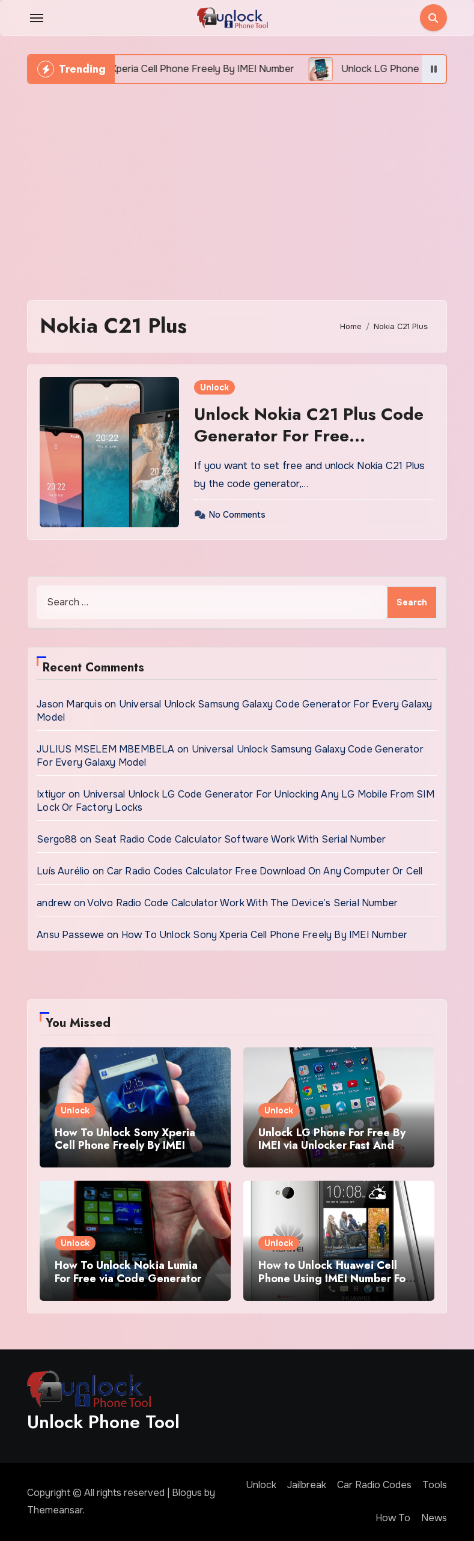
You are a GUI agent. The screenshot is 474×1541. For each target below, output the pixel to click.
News (434, 1518)
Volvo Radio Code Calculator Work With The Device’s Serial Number (242, 903)
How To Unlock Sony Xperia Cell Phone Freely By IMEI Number (264, 934)
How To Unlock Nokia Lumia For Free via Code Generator (128, 1272)
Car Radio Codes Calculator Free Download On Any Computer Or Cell (265, 871)
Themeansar (55, 1510)
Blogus (187, 1492)
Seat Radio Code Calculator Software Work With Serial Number (240, 839)
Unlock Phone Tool (103, 1422)
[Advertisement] (238, 186)
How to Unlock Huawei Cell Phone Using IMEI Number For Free (334, 1278)
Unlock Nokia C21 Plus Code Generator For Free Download (309, 436)
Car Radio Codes (374, 1485)
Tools (434, 1485)
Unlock (214, 387)
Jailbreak (306, 1485)
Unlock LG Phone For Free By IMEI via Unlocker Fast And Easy (332, 1145)
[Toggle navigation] (36, 18)
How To (392, 1518)
